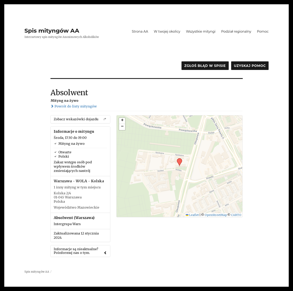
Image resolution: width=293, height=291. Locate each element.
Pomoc (263, 31)
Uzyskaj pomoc (250, 66)
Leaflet (192, 215)
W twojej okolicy (167, 31)
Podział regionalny (236, 31)
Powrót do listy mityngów (73, 106)
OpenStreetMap (216, 215)
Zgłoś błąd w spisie (205, 66)
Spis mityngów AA (51, 30)
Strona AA (140, 31)
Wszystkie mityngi (200, 31)
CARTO (236, 215)
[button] (178, 159)
